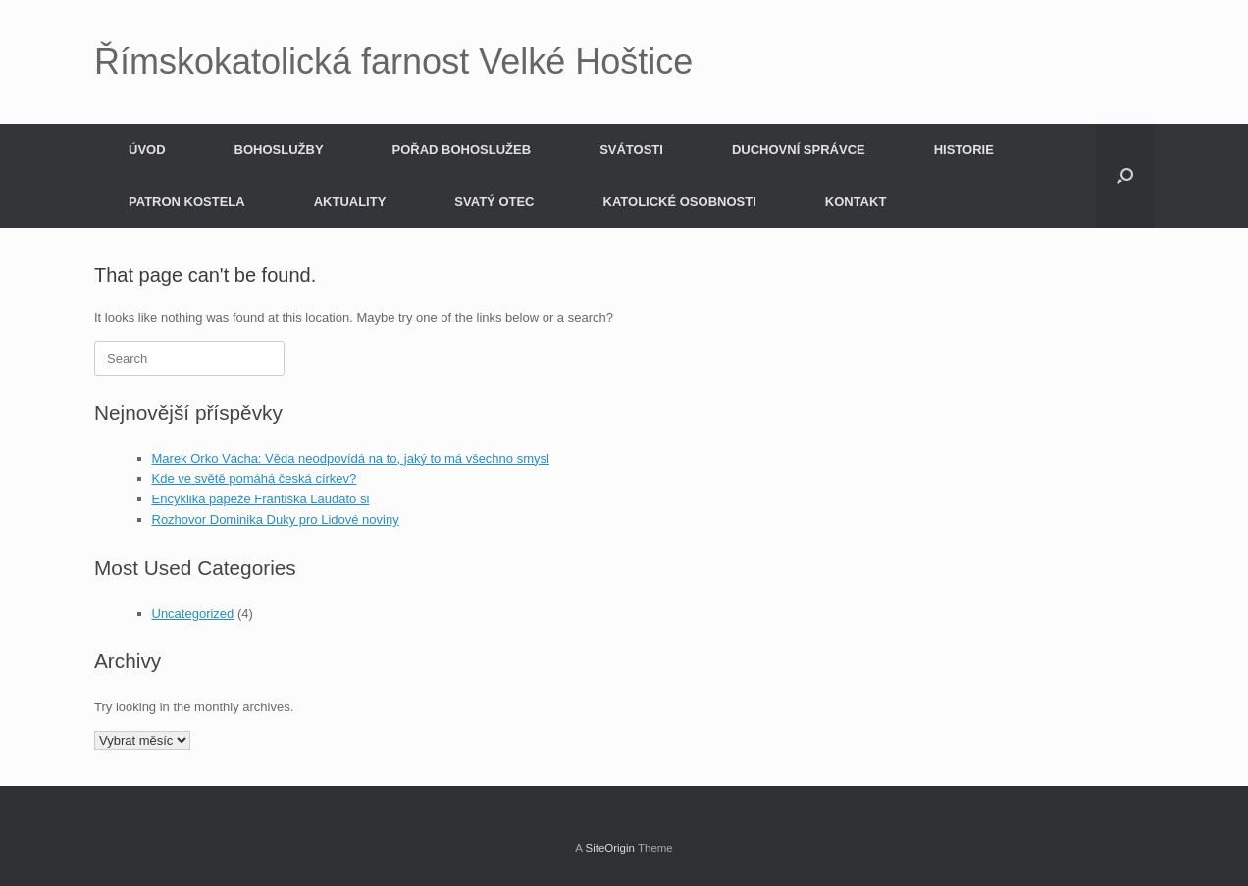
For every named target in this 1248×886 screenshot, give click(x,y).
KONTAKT (856, 201)
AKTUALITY (350, 201)
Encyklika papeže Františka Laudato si (261, 499)
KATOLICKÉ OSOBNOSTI (679, 201)
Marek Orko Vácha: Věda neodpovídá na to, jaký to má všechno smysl (350, 458)
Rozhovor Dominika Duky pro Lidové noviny (275, 519)
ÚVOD (147, 149)
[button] (1125, 176)
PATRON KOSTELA (187, 201)
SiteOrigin (610, 848)
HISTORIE (964, 149)
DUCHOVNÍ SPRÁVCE (798, 149)
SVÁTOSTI (631, 149)
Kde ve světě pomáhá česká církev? (254, 478)
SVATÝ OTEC (494, 201)
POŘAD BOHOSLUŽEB (462, 149)
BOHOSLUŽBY (279, 149)
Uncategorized (193, 613)
